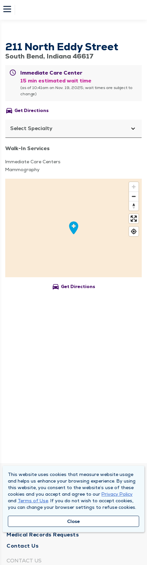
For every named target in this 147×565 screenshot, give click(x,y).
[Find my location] (133, 231)
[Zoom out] (133, 196)
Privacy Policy (117, 494)
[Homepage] (78, 9)
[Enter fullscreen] (133, 218)
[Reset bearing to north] (133, 206)
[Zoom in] (133, 187)
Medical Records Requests (43, 534)
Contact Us (23, 545)
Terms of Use (33, 501)
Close (73, 521)
